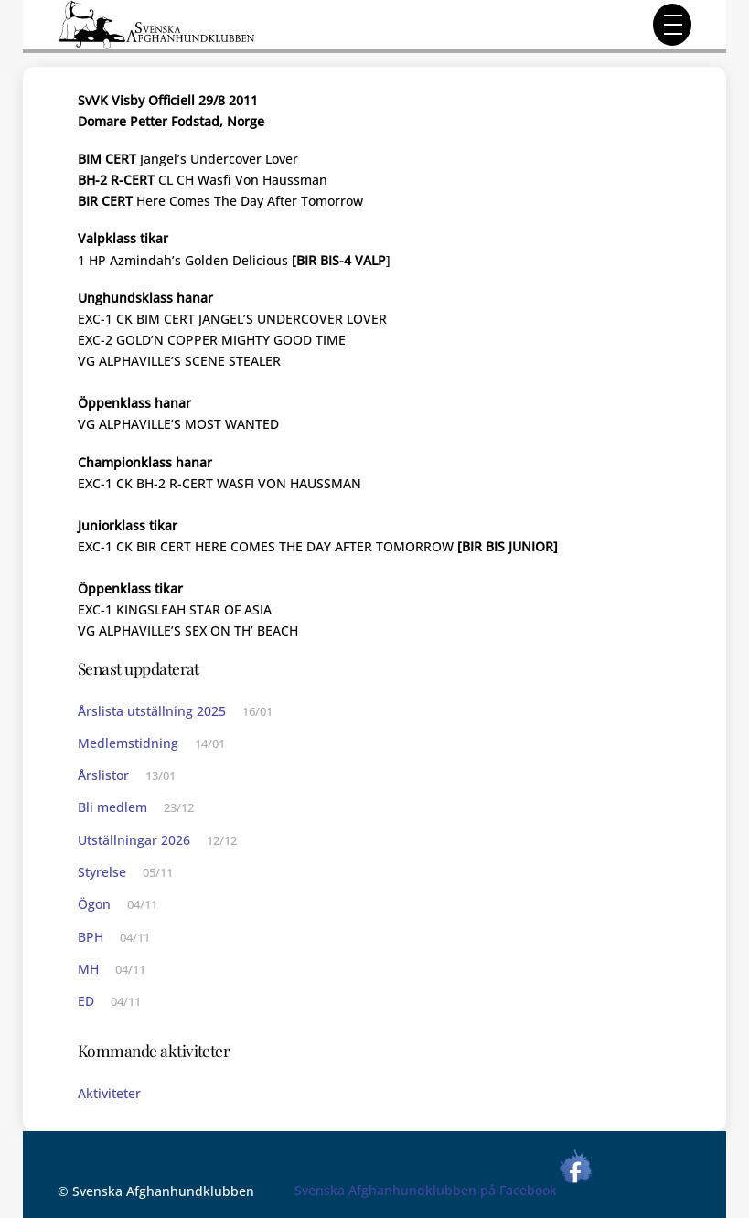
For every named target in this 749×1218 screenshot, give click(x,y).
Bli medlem (112, 807)
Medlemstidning (128, 743)
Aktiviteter (109, 1093)
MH (88, 969)
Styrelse (102, 872)
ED (86, 1001)
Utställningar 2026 (134, 840)
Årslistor (103, 775)
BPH (90, 937)
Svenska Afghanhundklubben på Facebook (444, 1190)
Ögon (94, 904)
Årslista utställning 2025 (152, 711)
